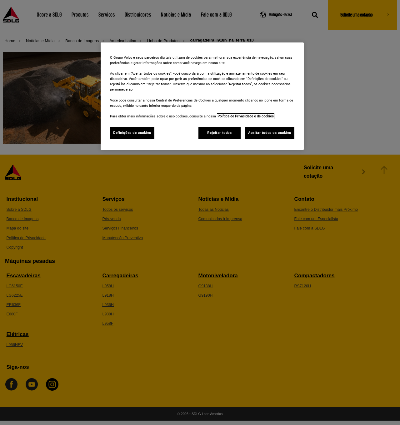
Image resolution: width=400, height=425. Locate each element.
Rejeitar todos (219, 133)
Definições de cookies (132, 133)
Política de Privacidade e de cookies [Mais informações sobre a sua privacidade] (246, 116)
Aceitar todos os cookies (269, 133)
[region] (202, 96)
